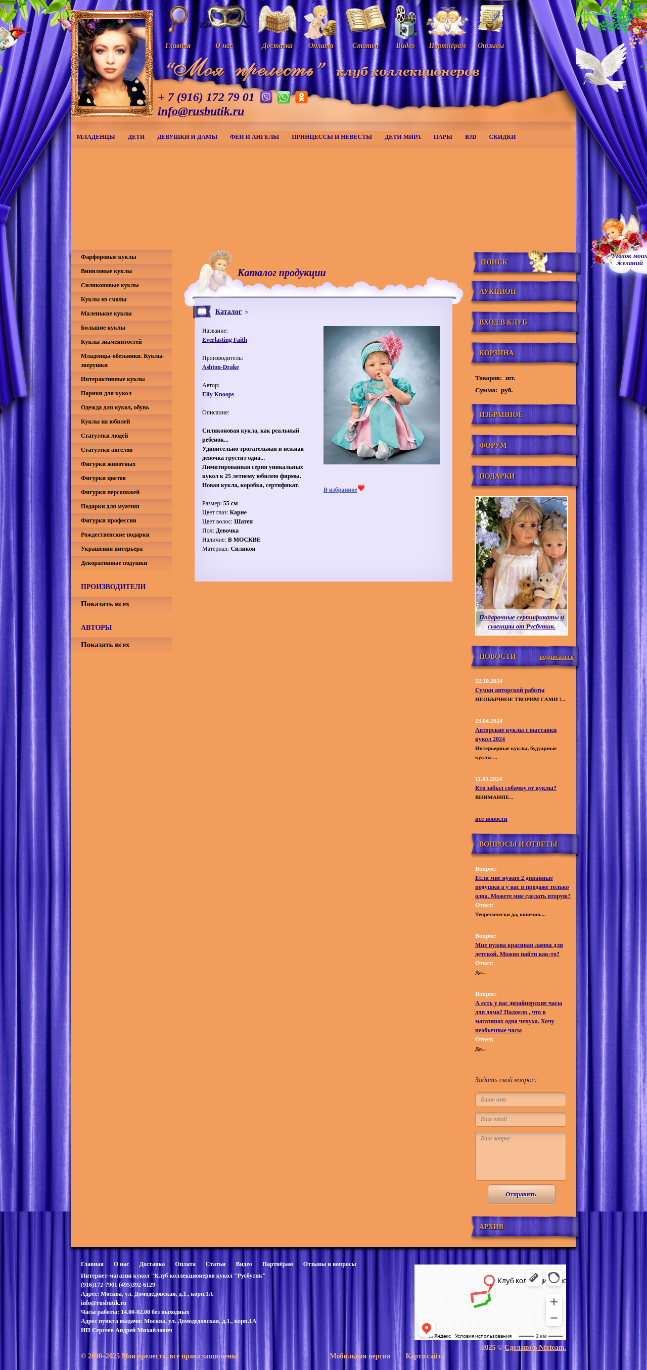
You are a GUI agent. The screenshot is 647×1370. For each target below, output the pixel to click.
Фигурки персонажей (110, 492)
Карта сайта (425, 1356)
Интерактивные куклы (113, 379)
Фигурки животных (108, 463)
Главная (92, 1264)
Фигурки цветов (103, 478)
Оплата (185, 1264)
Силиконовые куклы (110, 285)
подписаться (556, 656)
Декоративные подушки (114, 562)
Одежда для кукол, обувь (115, 407)
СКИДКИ (502, 136)
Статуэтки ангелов (106, 449)
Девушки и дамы (187, 136)
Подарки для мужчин (110, 506)
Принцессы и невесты (332, 136)
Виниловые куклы (106, 271)
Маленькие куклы (106, 313)
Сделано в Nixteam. (535, 1347)
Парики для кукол (106, 393)
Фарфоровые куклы (108, 256)
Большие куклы (103, 327)
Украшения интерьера (112, 548)
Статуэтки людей (104, 435)
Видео (244, 1264)
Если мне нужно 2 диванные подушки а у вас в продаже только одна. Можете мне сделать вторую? (523, 887)
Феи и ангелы (254, 136)
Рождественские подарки (115, 534)
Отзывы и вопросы (329, 1264)
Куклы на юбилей (105, 421)
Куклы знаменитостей (111, 341)
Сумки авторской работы (509, 690)
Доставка (152, 1264)
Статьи (215, 1264)
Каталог (228, 311)
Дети (136, 136)
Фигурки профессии (108, 520)
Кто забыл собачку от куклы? (516, 788)
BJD (471, 136)
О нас (121, 1264)
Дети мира (403, 136)
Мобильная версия (360, 1356)
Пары (443, 136)
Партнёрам (277, 1264)
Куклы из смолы (103, 299)
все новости (491, 818)
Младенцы (96, 136)
